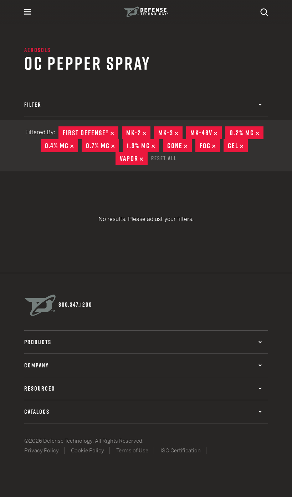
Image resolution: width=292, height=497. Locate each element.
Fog (210, 146)
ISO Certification (180, 450)
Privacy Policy (41, 450)
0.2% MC (246, 133)
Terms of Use (132, 450)
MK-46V (206, 133)
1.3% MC (143, 146)
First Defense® (90, 133)
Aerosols (37, 50)
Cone (179, 146)
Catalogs (143, 411)
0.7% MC (102, 146)
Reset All (164, 158)
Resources (143, 388)
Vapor (134, 159)
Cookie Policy (87, 450)
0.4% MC (61, 146)
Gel (238, 146)
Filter (143, 104)
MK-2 (138, 133)
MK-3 (170, 133)
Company (143, 365)
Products (143, 342)
